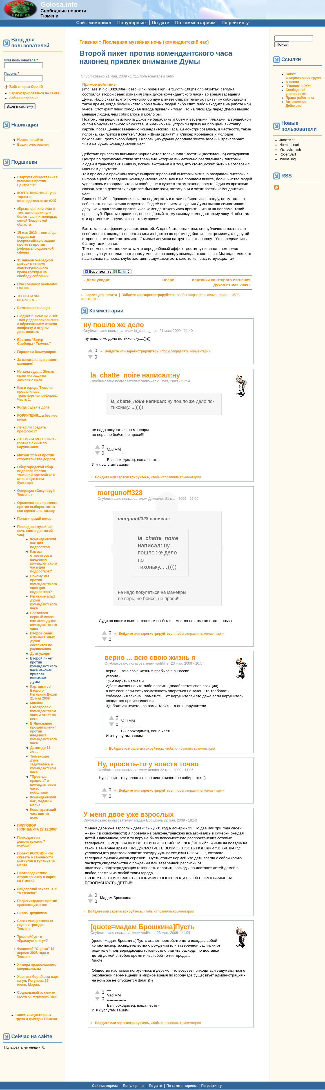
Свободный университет (296, 92)
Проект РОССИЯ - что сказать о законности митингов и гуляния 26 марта (36, 859)
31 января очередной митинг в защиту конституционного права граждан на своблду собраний (35, 268)
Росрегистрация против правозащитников (37, 903)
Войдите (128, 295)
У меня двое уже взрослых (128, 814)
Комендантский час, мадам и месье (43, 801)
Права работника (300, 98)
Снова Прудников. (32, 913)
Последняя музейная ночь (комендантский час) (35, 531)
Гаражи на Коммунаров (36, 352)
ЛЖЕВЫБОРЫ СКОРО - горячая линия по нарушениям (36, 443)
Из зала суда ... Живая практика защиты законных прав (35, 375)
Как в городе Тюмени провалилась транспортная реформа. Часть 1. (37, 393)
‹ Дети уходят (97, 280)
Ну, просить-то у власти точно (148, 764)
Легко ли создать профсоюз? (31, 429)
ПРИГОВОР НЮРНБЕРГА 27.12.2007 (37, 827)
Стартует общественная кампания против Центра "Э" (37, 181)
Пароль (11, 74)
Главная (88, 42)
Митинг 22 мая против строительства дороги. (36, 457)
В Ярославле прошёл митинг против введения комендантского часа (43, 733)
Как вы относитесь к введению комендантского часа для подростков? (43, 561)
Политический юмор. (34, 519)
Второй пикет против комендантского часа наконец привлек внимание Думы (43, 670)
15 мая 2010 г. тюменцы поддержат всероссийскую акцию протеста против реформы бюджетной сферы (36, 242)
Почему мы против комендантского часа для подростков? (43, 584)
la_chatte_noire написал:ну (135, 375)
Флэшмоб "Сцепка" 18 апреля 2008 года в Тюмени (35, 953)
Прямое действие (98, 84)
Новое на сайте (30, 140)
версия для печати (101, 295)
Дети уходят (40, 654)
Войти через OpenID (26, 87)
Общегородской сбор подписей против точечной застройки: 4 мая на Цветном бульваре (36, 475)
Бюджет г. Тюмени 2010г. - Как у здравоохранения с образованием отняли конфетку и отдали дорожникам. (37, 324)
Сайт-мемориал (93, 22)
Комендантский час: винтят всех (43, 814)
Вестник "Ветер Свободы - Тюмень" (34, 342)
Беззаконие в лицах (33, 308)
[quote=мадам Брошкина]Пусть (142, 927)
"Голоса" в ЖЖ (298, 86)
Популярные (131, 22)
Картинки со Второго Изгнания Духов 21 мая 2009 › (221, 282)
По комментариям (195, 22)
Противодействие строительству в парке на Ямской (36, 877)
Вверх (165, 280)
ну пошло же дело (113, 324)
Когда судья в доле (33, 407)
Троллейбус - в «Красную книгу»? (32, 939)
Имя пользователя (21, 60)
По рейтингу (235, 22)
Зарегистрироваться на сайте (34, 93)
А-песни (292, 82)
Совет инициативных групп (303, 76)
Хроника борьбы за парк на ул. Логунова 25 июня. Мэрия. (38, 981)
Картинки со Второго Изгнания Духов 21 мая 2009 (43, 692)
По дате (160, 22)
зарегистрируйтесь (159, 295)
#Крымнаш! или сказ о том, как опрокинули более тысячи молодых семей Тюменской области (37, 217)
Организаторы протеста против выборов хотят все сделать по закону (37, 507)
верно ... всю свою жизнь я (149, 657)
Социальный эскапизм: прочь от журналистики (37, 994)
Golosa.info (59, 4)
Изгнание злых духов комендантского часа (43, 602)
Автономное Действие (296, 104)
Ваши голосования (33, 144)
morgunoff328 (120, 492)
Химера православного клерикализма (36, 967)
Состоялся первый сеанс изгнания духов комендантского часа (43, 621)
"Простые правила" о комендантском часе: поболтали (43, 784)
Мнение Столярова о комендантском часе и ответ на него (43, 711)
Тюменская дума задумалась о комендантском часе (43, 764)
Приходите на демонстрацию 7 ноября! (31, 841)
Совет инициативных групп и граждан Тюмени (35, 925)
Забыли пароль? (23, 98)
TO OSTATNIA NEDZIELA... (28, 298)
